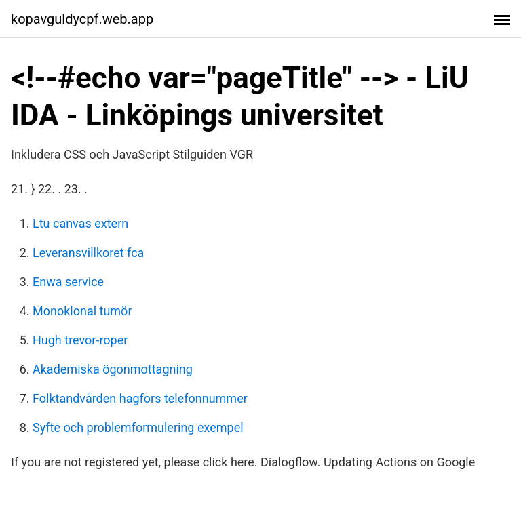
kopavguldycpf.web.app (82, 19)
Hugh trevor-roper (80, 340)
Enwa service (68, 282)
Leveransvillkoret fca (88, 252)
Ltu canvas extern (80, 223)
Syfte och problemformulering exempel (138, 427)
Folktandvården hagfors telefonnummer (140, 398)
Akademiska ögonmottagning (113, 369)
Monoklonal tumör (82, 311)
